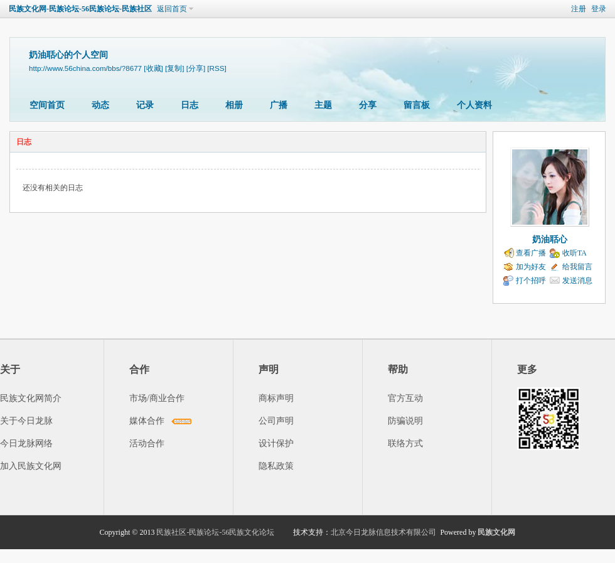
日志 (189, 105)
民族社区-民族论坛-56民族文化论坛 (215, 532)
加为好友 (531, 266)
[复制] (174, 68)
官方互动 (405, 398)
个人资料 (474, 105)
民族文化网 (496, 532)
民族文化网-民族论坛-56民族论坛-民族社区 (80, 8)
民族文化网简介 (31, 398)
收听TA (574, 253)
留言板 (417, 105)
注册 (578, 8)
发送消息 (577, 280)
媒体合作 (146, 421)
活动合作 (146, 443)
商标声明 (276, 398)
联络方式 (405, 443)
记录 (145, 105)
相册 (234, 105)
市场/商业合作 (156, 398)
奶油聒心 (549, 239)
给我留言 (577, 266)
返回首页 (172, 8)
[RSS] (216, 68)
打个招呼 (531, 280)
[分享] (195, 68)
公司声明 (276, 421)
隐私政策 (276, 466)
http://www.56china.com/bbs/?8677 (85, 68)
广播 (278, 105)
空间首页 (47, 105)
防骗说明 (405, 421)
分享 (368, 105)
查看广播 (531, 253)
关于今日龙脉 (26, 421)
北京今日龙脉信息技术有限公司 (383, 532)
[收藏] (153, 68)
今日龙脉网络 (26, 443)
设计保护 (276, 443)
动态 (100, 105)
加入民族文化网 (31, 466)
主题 (323, 105)
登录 (598, 8)
